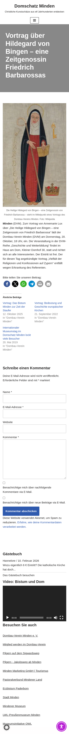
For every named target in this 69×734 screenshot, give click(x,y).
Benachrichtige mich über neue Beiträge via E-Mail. (34, 502)
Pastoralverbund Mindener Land (22, 679)
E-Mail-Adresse (13, 407)
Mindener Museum (14, 706)
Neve (17, 730)
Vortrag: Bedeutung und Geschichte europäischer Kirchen (49, 307)
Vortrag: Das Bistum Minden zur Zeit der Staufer (14, 307)
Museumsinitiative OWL (17, 723)
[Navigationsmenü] (34, 20)
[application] (34, 603)
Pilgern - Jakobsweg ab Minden (22, 662)
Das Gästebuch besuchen (19, 575)
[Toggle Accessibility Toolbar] (61, 726)
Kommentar (11, 437)
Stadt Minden (11, 697)
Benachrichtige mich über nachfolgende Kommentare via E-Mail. (27, 489)
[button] (7, 284)
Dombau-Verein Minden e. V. (20, 635)
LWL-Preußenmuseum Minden (21, 714)
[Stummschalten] (55, 617)
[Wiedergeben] (7, 617)
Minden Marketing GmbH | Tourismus (25, 670)
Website (8, 422)
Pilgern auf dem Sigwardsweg (21, 653)
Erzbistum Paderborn (16, 688)
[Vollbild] (61, 617)
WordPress (48, 730)
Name (7, 392)
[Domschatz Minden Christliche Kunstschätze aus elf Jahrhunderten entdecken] (34, 8)
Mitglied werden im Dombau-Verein (24, 644)
